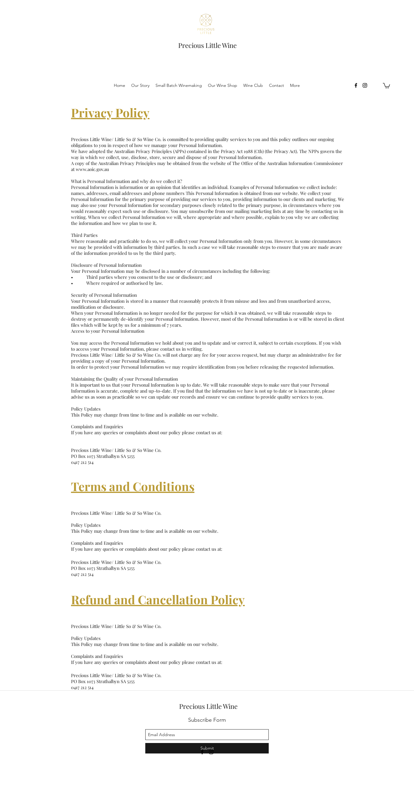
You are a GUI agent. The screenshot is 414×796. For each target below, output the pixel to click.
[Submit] (207, 748)
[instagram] (365, 85)
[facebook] (356, 85)
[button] (386, 85)
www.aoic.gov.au (92, 169)
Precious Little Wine (207, 45)
